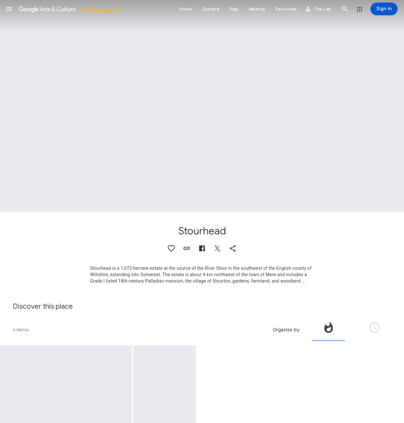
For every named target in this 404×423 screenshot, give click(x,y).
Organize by (286, 330)
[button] (9, 9)
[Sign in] (384, 9)
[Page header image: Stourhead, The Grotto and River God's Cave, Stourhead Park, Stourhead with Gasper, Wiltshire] (202, 106)
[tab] (328, 330)
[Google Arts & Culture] (69, 9)
